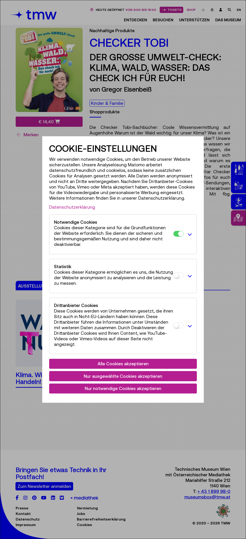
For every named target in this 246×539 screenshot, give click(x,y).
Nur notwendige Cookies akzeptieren (123, 388)
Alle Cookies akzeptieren (123, 363)
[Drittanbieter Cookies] (178, 325)
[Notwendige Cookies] (178, 234)
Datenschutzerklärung (72, 207)
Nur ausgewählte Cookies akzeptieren (123, 376)
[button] (189, 234)
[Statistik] (178, 275)
